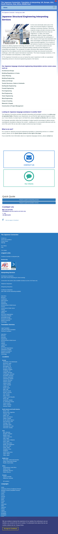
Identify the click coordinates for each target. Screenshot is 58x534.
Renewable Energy (5, 317)
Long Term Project (5, 329)
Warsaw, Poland (7, 406)
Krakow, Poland (7, 383)
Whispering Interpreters (6, 286)
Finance (3, 306)
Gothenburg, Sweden (8, 378)
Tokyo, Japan (6, 455)
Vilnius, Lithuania (7, 404)
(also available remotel (19, 280)
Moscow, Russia (7, 391)
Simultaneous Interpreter (7, 276)
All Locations (6, 481)
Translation (13, 329)
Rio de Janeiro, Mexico (8, 420)
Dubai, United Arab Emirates (10, 461)
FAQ (2, 247)
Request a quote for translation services (29, 202)
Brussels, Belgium (7, 368)
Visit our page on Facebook (10, 220)
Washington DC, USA (8, 426)
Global (5, 250)
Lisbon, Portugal (7, 384)
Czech (2, 493)
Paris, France (6, 395)
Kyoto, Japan (6, 441)
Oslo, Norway (6, 394)
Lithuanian (3, 511)
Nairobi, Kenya (6, 469)
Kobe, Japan (6, 438)
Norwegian (3, 514)
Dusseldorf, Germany (8, 375)
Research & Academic (6, 319)
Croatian (3, 491)
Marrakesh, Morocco (8, 470)
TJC (2, 250)
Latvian (3, 510)
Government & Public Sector (8, 308)
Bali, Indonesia (6, 432)
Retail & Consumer (5, 320)
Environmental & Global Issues (8, 305)
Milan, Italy (5, 389)
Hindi (2, 502)
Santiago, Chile (6, 423)
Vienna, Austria (6, 403)
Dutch (2, 499)
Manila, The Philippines (8, 444)
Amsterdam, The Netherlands (10, 361)
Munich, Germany (7, 392)
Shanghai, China (7, 449)
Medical (3, 312)
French (3, 495)
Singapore (5, 450)
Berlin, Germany (7, 364)
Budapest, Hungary (7, 369)
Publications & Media (6, 315)
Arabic (2, 487)
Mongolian (3, 513)
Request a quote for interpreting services (29, 199)
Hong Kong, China (7, 443)
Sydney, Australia (7, 476)
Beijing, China (6, 435)
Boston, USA (6, 410)
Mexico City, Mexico (8, 417)
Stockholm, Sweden (8, 400)
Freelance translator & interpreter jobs (10, 256)
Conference (4, 299)
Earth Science (4, 300)
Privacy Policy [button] (20, 525)
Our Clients (4, 245)
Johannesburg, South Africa (9, 467)
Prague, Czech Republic (9, 397)
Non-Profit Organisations (7, 314)
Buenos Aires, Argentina (9, 412)
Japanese (3, 507)
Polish (2, 516)
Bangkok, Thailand (7, 433)
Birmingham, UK (7, 366)
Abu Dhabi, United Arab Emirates (11, 459)
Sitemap (3, 242)
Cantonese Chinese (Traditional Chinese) (11, 488)
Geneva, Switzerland (8, 377)
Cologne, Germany (7, 372)
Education (3, 302)
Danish (3, 498)
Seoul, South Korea (7, 452)
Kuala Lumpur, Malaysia (9, 440)
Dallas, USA (6, 415)
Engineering (4, 303)
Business (3, 297)
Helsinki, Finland (7, 381)
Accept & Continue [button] (10, 528)
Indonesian (3, 504)
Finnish (3, 501)
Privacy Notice (4, 241)
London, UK (6, 386)
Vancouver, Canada (7, 427)
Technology (4, 322)
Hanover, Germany (7, 380)
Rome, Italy (6, 398)
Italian (2, 505)
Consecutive (4, 280)
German (3, 496)
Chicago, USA (6, 413)
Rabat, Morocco (7, 472)
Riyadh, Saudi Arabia (8, 462)
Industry (3, 309)
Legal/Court (4, 311)
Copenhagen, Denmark (8, 374)
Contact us (3, 238)
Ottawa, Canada (7, 418)
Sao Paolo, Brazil (7, 424)
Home (5, 7)
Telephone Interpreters (6, 283)
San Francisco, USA (8, 421)
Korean (3, 508)
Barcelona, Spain (7, 363)
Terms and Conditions (6, 239)
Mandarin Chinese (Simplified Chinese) (10, 490)
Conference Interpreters (7, 289)
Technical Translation (6, 331)
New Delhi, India (7, 446)
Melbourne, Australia (8, 478)
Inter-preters (10, 280)
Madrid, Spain (6, 387)
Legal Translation (5, 328)
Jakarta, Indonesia (7, 436)
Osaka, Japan (6, 447)
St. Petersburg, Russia (8, 401)
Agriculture (3, 296)
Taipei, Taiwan (6, 453)
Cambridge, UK (6, 371)
